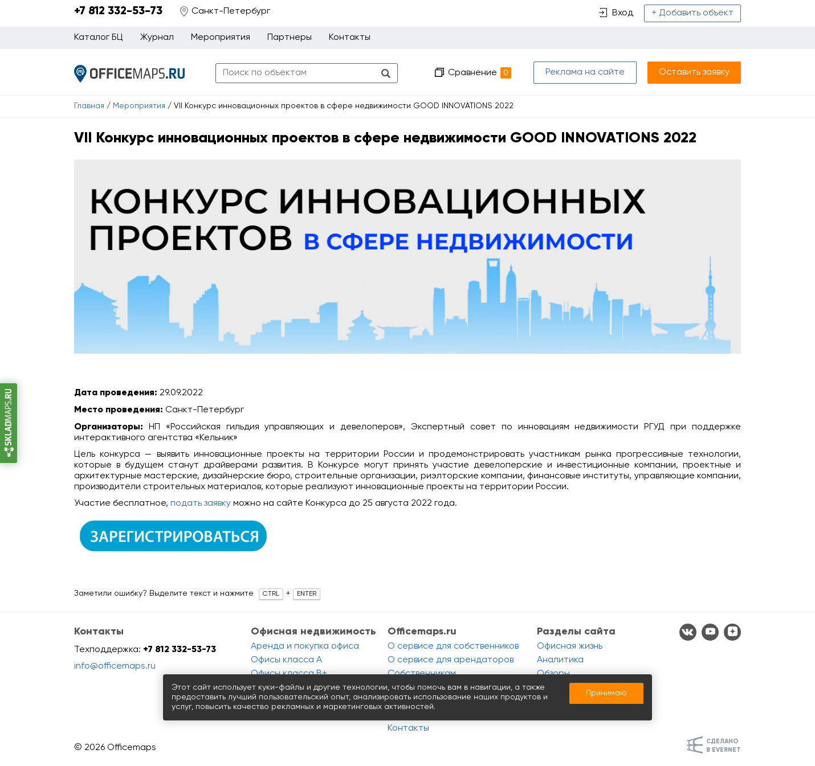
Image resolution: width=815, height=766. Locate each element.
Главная (89, 106)
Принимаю (606, 693)
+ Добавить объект (692, 13)
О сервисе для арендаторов (451, 660)
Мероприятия (139, 106)
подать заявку (200, 503)
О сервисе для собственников (453, 646)
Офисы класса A (286, 660)
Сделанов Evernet (723, 745)
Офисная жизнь (569, 646)
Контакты (349, 37)
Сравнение (480, 72)
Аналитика (560, 660)
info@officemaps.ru (115, 666)
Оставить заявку (694, 72)
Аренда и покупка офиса (305, 646)
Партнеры (289, 37)
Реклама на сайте (585, 72)
